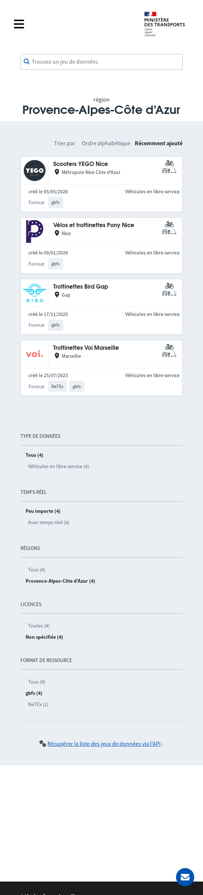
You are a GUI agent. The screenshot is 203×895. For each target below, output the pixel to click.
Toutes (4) (39, 625)
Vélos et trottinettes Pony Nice (93, 225)
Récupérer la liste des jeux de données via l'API (104, 743)
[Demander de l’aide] (185, 877)
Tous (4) (36, 569)
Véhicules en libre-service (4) (58, 466)
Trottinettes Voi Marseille (86, 348)
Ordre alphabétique (106, 143)
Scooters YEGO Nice (80, 164)
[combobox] (101, 62)
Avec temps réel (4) (48, 522)
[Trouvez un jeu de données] (101, 62)
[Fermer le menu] (73, 24)
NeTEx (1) (38, 704)
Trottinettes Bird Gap (80, 287)
